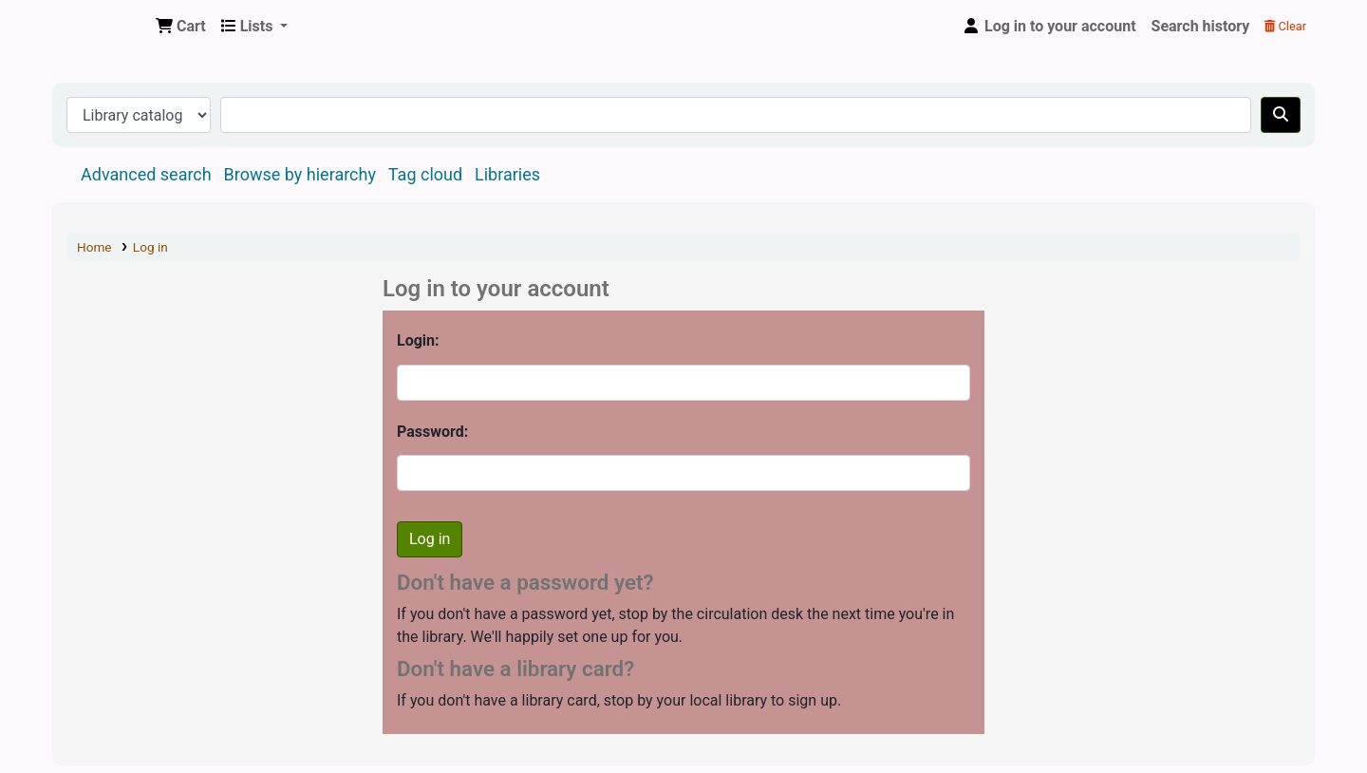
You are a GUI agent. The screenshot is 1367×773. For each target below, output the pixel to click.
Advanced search (146, 174)
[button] (181, 27)
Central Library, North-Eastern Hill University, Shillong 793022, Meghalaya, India (100, 27)
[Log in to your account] (1049, 27)
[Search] (1281, 115)
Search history (1201, 26)
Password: (432, 432)
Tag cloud (425, 174)
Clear (1285, 26)
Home (94, 247)
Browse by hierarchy (300, 174)
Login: (418, 340)
